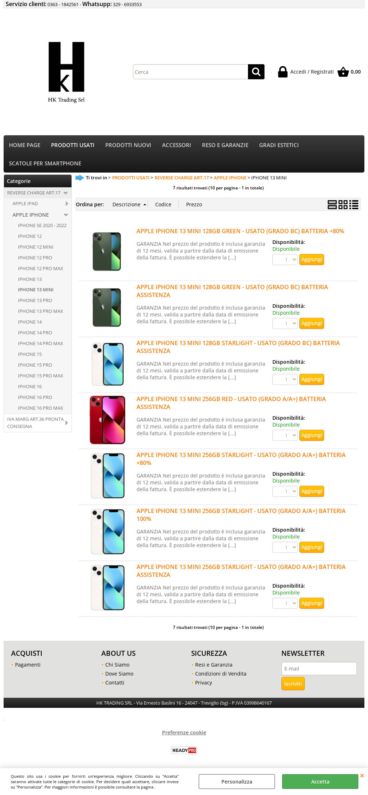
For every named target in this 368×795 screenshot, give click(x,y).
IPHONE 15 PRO (35, 366)
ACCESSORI (176, 145)
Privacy (203, 684)
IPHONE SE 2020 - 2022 (42, 227)
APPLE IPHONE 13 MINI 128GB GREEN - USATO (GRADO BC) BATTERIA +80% (240, 233)
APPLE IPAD (25, 205)
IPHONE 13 (30, 280)
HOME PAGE (24, 145)
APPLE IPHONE (31, 216)
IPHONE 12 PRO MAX (40, 270)
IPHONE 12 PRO (35, 259)
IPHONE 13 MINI (36, 291)
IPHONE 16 (30, 388)
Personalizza (236, 781)
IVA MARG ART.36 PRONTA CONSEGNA (35, 424)
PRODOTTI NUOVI (128, 145)
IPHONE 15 (30, 355)
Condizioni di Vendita (221, 675)
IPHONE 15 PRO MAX (40, 377)
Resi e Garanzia (214, 666)
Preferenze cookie (184, 734)
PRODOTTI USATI (73, 145)
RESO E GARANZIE (225, 145)
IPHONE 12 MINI (36, 248)
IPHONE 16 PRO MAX (40, 409)
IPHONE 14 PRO (35, 334)
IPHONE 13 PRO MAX (40, 313)
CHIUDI (362, 775)
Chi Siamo (117, 666)
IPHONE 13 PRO (35, 302)
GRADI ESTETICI (279, 145)
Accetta (320, 781)
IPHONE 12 (30, 237)
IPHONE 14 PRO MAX (40, 345)
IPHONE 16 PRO (35, 398)
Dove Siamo (119, 675)
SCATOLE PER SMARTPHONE (45, 164)
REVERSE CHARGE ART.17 (33, 194)
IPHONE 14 (30, 323)
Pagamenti (28, 666)
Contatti (114, 684)
